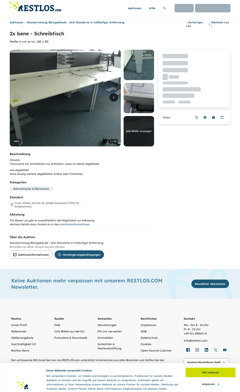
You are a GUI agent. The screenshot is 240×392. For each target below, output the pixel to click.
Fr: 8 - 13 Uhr (192, 329)
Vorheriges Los (194, 24)
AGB (144, 331)
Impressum (148, 325)
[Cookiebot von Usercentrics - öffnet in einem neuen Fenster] (22, 385)
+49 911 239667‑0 (195, 333)
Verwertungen (107, 325)
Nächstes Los (220, 24)
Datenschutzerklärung (71, 375)
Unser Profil (19, 325)
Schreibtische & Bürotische (31, 188)
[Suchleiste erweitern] (164, 8)
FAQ (57, 325)
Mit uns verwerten (109, 331)
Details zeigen (55, 385)
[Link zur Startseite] (35, 5)
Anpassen (210, 357)
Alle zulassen (210, 346)
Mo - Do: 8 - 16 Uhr (196, 325)
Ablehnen (210, 369)
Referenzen (19, 331)
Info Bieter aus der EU (69, 331)
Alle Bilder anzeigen (139, 131)
